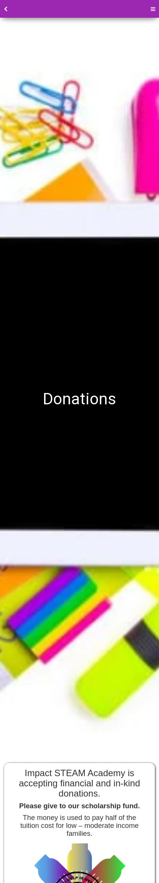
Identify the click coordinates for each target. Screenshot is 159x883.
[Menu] (153, 9)
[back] (5, 9)
